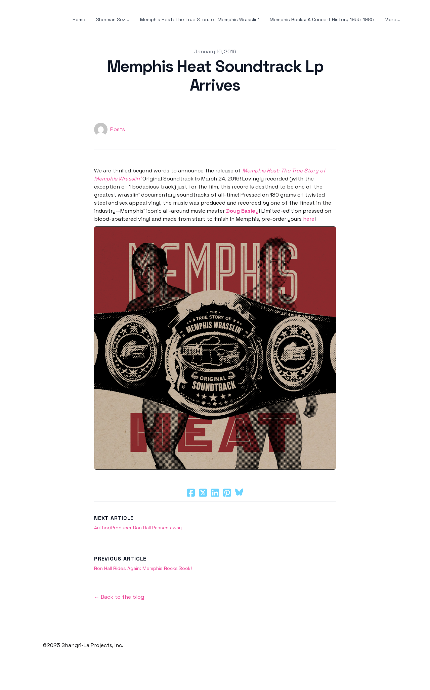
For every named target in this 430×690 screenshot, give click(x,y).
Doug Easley (242, 210)
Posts (117, 129)
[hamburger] (16, 20)
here (308, 218)
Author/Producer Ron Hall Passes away (138, 528)
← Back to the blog (119, 596)
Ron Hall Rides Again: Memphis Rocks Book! (143, 568)
